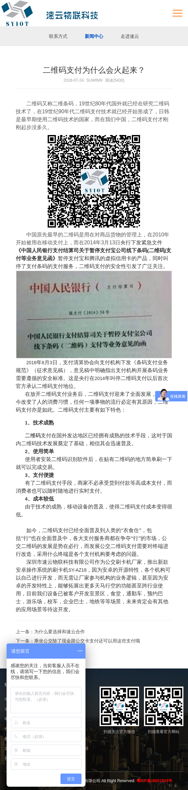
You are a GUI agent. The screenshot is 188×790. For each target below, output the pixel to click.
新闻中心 (94, 36)
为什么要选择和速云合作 (59, 631)
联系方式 (58, 36)
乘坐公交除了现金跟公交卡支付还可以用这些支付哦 (87, 640)
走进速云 (130, 36)
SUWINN (94, 80)
